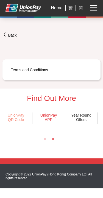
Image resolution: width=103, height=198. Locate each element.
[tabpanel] (48, 118)
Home (57, 8)
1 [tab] (45, 139)
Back (9, 35)
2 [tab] (53, 139)
